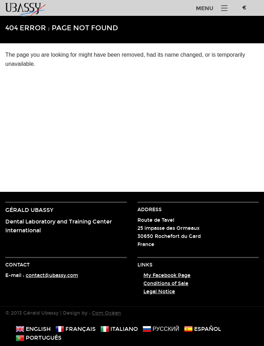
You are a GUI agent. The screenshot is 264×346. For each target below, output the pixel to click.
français (76, 329)
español (202, 329)
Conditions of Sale (165, 284)
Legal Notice (159, 292)
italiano (119, 329)
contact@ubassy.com (52, 275)
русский (161, 329)
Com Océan (106, 313)
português (39, 337)
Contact (17, 265)
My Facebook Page (167, 275)
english (33, 329)
